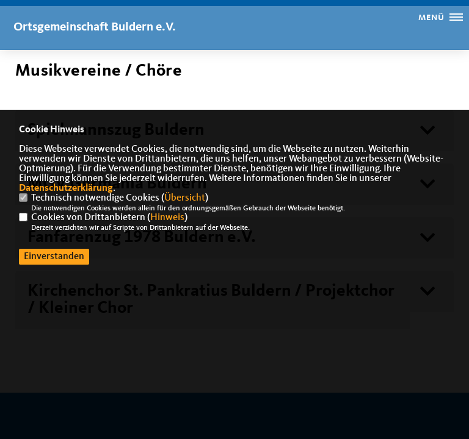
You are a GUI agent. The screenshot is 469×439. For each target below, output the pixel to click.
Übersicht (184, 198)
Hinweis (167, 218)
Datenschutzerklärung (66, 188)
